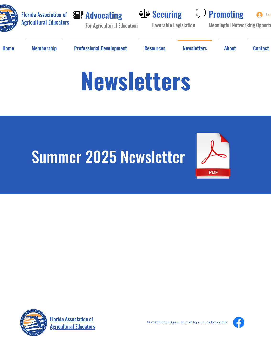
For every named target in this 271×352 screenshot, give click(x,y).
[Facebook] (238, 322)
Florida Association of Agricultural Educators (72, 322)
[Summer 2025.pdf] (213, 155)
